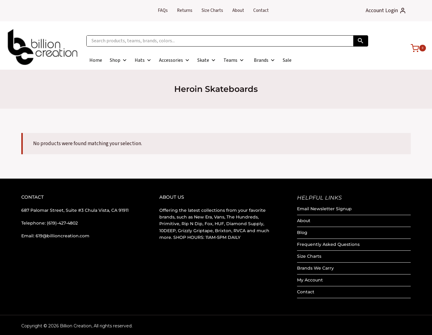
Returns (184, 10)
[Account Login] (386, 10)
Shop (118, 60)
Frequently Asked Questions (328, 244)
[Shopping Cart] (415, 48)
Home (95, 60)
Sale (287, 60)
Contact (261, 10)
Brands (264, 60)
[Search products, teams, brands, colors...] (220, 41)
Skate (206, 60)
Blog (302, 232)
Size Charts (212, 10)
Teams (233, 60)
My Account (310, 280)
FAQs (163, 10)
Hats (143, 60)
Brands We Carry (315, 268)
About (238, 10)
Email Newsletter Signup (324, 208)
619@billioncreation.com (62, 236)
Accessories (174, 60)
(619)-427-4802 (62, 223)
